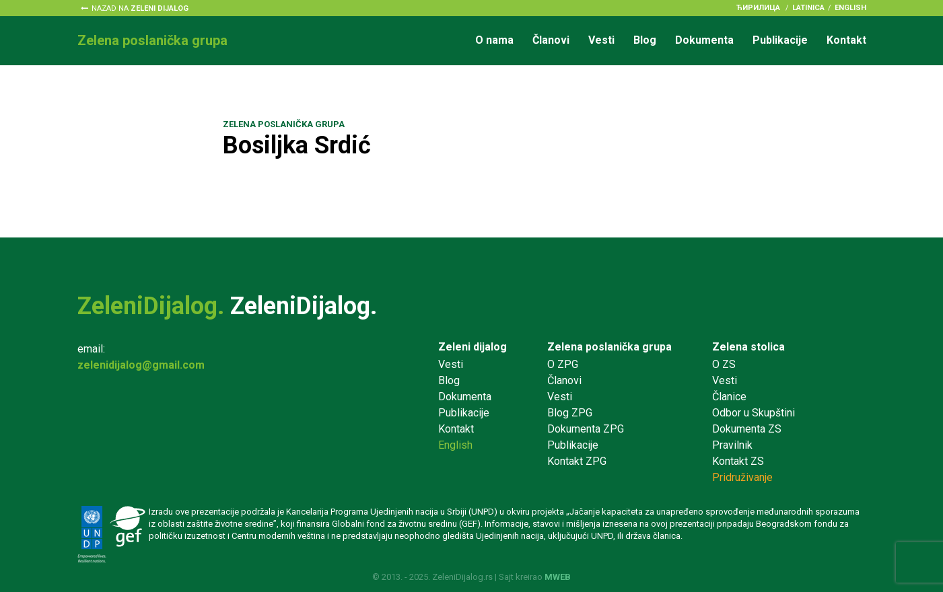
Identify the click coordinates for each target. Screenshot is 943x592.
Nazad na (140, 8)
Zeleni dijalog (472, 346)
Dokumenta (704, 40)
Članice (729, 396)
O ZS (724, 364)
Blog (644, 40)
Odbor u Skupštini (753, 412)
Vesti (601, 40)
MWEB (558, 577)
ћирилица (758, 7)
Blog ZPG (569, 412)
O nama (494, 40)
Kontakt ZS (738, 461)
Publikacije (780, 40)
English (850, 7)
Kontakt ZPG (576, 461)
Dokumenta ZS (746, 428)
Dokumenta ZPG (585, 428)
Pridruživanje (742, 477)
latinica (808, 7)
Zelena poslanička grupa (609, 346)
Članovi (550, 40)
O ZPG (562, 364)
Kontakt (846, 40)
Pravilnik (732, 445)
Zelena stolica (748, 346)
